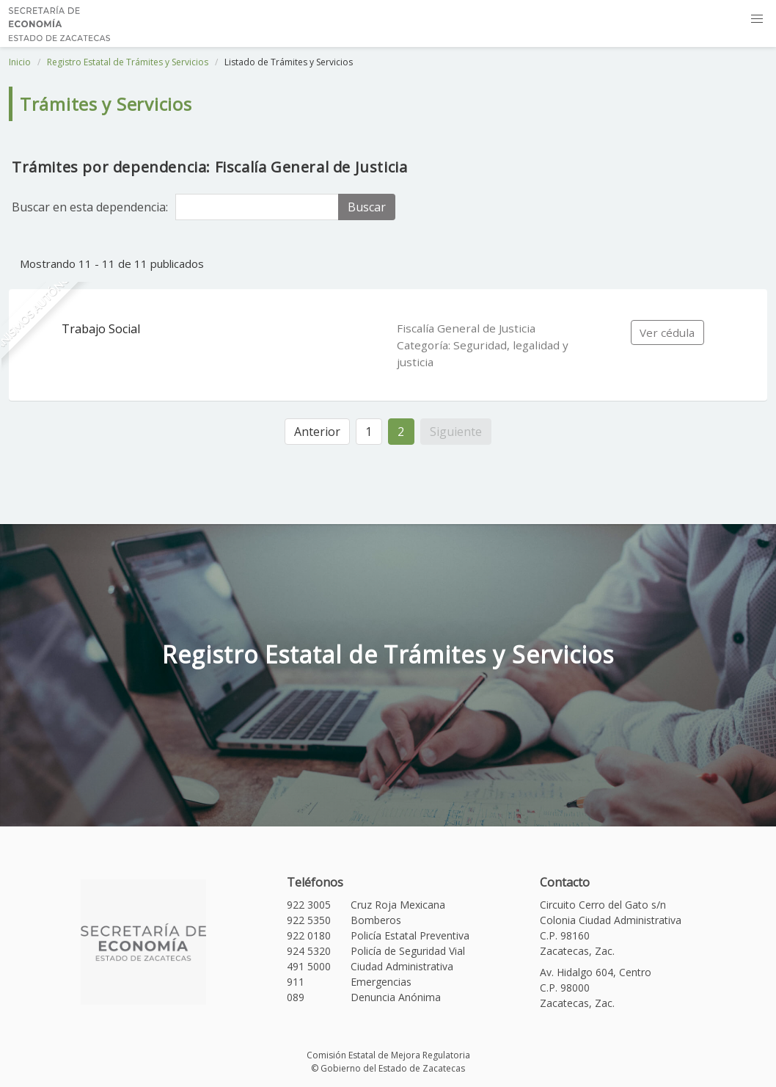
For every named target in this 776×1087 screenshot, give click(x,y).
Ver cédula (667, 332)
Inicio (20, 62)
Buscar (367, 207)
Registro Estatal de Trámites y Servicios (127, 62)
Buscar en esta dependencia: (90, 207)
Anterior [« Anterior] (317, 431)
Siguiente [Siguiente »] (456, 431)
